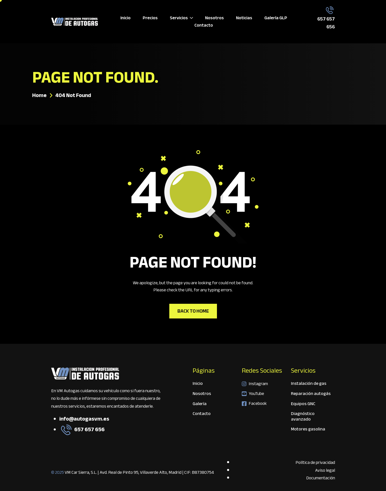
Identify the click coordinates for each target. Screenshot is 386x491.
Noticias (244, 18)
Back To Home (193, 311)
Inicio (125, 18)
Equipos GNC (303, 404)
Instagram (255, 384)
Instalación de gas (308, 384)
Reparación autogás (311, 394)
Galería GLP (275, 18)
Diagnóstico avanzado (303, 417)
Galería (200, 404)
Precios (150, 18)
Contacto (203, 25)
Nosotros (214, 18)
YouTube (253, 394)
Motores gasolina (308, 429)
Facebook (254, 403)
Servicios (181, 18)
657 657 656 (326, 22)
